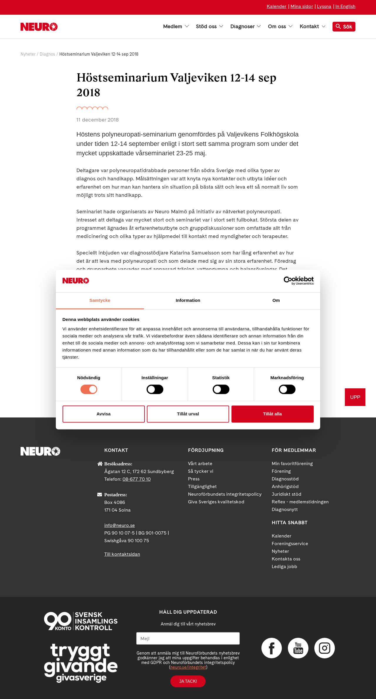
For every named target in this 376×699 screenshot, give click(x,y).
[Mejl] (188, 638)
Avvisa (104, 413)
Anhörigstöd (285, 486)
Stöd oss (209, 26)
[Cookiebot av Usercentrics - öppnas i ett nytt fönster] (288, 281)
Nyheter (28, 54)
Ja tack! (188, 681)
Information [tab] (188, 300)
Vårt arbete (200, 463)
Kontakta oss (286, 559)
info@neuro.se (119, 525)
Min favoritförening (292, 463)
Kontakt (312, 26)
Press (193, 479)
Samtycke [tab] (100, 300)
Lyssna (324, 6)
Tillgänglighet (202, 486)
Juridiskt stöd (286, 494)
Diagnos (47, 54)
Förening (281, 471)
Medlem (176, 26)
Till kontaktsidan (122, 554)
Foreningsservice (290, 543)
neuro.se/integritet (188, 667)
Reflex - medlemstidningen (300, 502)
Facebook (271, 648)
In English (345, 6)
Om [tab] (276, 300)
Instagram (324, 648)
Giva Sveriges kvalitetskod (216, 502)
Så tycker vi (200, 471)
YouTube (298, 648)
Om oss (280, 26)
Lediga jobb (284, 566)
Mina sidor (302, 6)
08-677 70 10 (136, 479)
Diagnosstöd (285, 479)
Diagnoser (245, 26)
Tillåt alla (272, 413)
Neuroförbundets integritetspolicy (225, 494)
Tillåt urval (188, 413)
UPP (355, 397)
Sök (344, 27)
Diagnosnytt (285, 509)
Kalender (276, 6)
